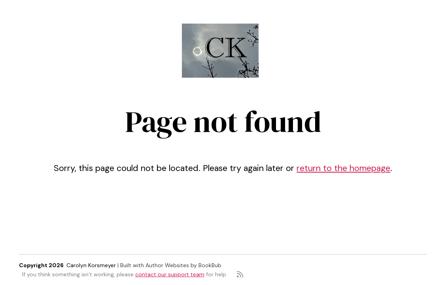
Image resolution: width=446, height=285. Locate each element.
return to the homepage (343, 168)
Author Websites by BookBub (183, 265)
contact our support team (169, 274)
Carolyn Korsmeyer (91, 265)
